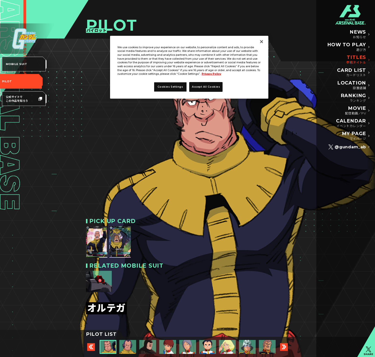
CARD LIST (351, 73)
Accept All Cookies (206, 86)
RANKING (353, 98)
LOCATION (351, 85)
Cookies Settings (170, 86)
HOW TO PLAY (346, 47)
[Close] (261, 41)
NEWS (358, 34)
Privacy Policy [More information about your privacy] (211, 73)
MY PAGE (354, 136)
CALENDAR (351, 123)
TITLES (356, 60)
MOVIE (355, 111)
